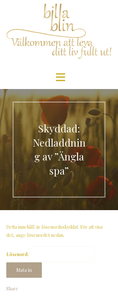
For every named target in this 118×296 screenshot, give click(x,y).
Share (12, 288)
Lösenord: (50, 254)
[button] (60, 77)
